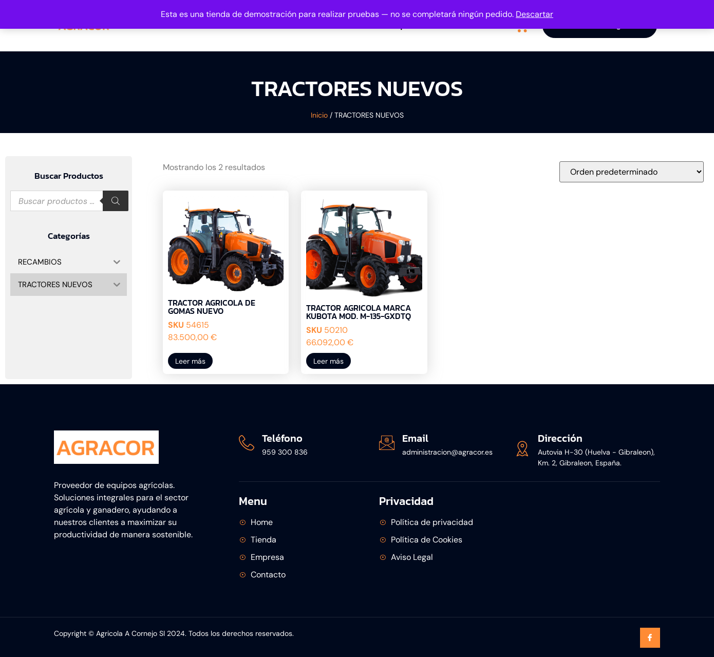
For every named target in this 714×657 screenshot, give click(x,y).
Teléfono (282, 438)
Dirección (560, 438)
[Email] (386, 442)
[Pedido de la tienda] (631, 171)
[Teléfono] (246, 442)
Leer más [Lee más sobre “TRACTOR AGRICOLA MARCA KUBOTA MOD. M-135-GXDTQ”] (328, 361)
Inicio (319, 115)
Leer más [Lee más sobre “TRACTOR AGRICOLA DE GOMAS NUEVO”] (190, 361)
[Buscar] (115, 201)
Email (415, 438)
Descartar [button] (534, 14)
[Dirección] (522, 448)
